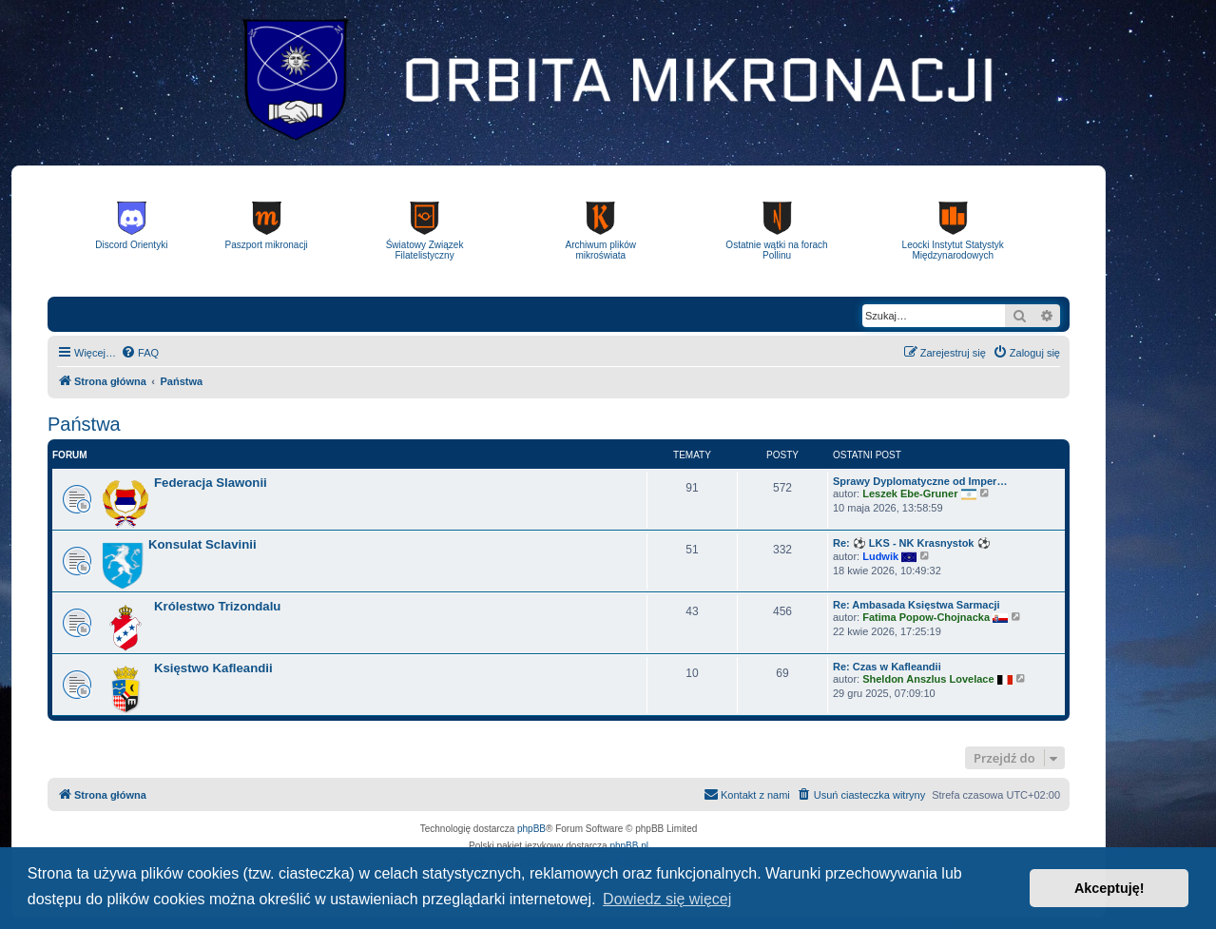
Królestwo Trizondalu (217, 606)
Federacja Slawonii (210, 482)
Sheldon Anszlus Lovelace (928, 678)
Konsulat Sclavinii (202, 544)
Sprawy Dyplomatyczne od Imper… (920, 481)
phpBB (531, 828)
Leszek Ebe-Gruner (909, 492)
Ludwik (880, 555)
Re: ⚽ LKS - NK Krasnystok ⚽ (912, 543)
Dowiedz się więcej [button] (667, 899)
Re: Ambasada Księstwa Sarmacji (916, 604)
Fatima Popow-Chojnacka (926, 616)
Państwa (84, 424)
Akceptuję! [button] (1109, 888)
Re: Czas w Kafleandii (887, 666)
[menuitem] (140, 352)
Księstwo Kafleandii (213, 668)
